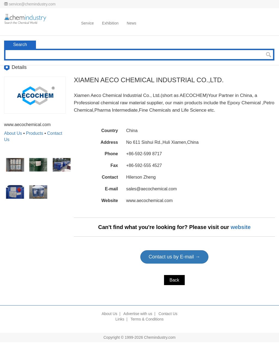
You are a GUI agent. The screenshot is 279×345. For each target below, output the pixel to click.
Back (174, 280)
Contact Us (168, 314)
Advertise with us (137, 314)
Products (34, 133)
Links (120, 319)
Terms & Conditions (147, 319)
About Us (13, 133)
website (240, 227)
